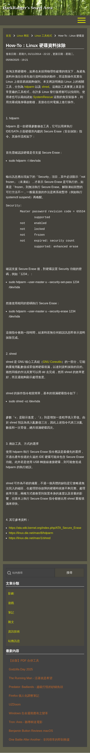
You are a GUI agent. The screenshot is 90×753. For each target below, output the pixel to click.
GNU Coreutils (52, 361)
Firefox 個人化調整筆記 (24, 695)
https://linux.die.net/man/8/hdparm (31, 532)
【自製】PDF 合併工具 (24, 660)
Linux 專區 (23, 35)
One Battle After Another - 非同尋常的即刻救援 (39, 739)
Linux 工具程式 (43, 35)
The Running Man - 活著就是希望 (30, 678)
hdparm (29, 86)
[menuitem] (45, 593)
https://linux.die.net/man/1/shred (30, 538)
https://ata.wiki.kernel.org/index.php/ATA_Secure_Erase (45, 527)
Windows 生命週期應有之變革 (28, 713)
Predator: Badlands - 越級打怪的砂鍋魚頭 (36, 686)
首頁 (8, 35)
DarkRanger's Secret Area (28, 7)
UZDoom (15, 704)
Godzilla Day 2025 (21, 669)
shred (45, 86)
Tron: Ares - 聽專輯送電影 (25, 722)
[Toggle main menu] (45, 20)
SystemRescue (43, 97)
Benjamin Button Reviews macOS (31, 730)
